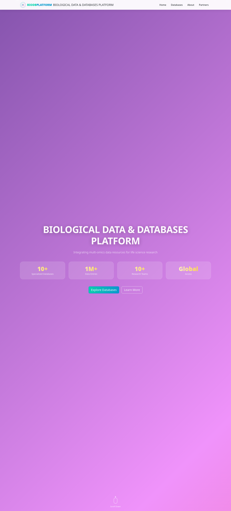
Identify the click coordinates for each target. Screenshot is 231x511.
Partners (204, 4)
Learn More (132, 291)
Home (162, 4)
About (190, 4)
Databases (177, 4)
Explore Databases (104, 291)
